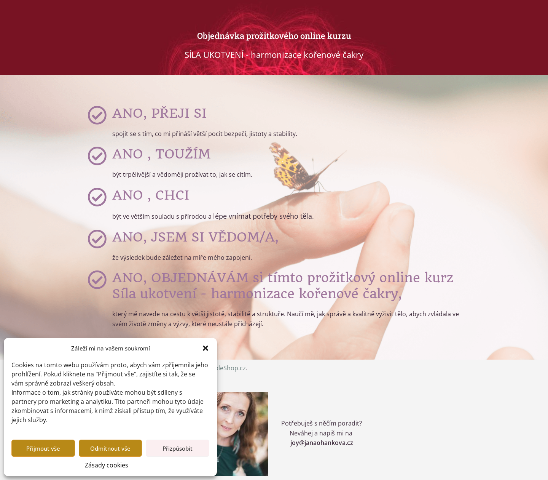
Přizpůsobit (177, 448)
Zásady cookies (106, 465)
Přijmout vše (43, 448)
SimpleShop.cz (225, 368)
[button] (205, 348)
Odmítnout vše (110, 448)
